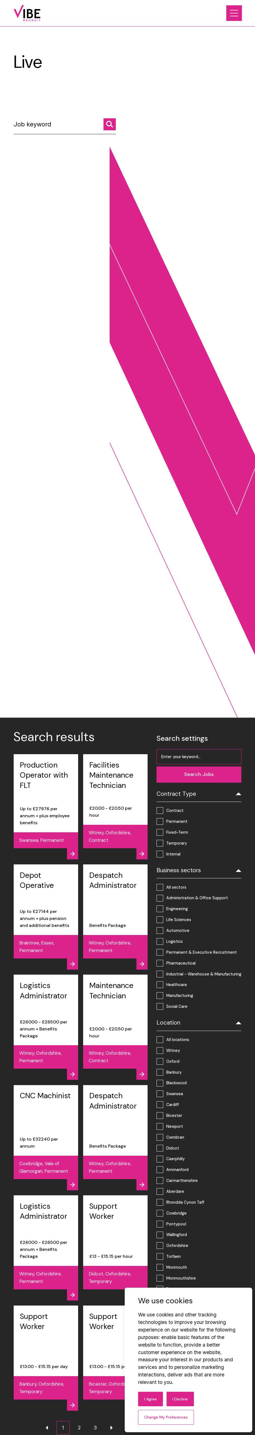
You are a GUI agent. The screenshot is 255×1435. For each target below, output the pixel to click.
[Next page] (111, 1427)
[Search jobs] (110, 124)
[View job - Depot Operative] (46, 917)
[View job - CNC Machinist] (46, 1137)
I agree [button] (150, 1399)
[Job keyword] (65, 126)
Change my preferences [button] (166, 1417)
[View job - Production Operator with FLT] (46, 806)
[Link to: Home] (27, 13)
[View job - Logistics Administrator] (46, 1027)
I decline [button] (180, 1399)
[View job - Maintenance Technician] (115, 1027)
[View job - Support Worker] (115, 1248)
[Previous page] (47, 1427)
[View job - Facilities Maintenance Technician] (115, 806)
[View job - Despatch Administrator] (115, 917)
